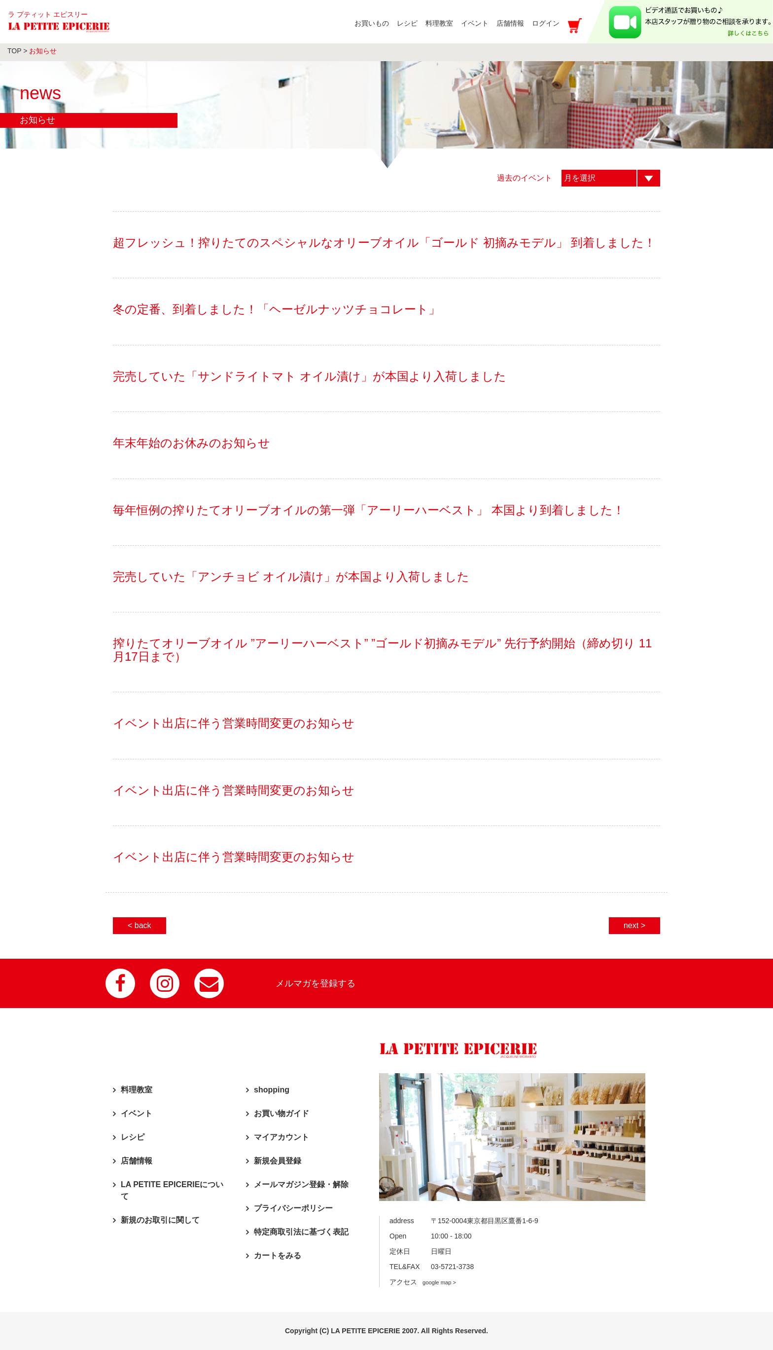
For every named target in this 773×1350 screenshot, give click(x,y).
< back (139, 925)
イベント (136, 1113)
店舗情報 (136, 1161)
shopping (271, 1090)
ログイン (546, 23)
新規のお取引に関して (160, 1220)
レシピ (132, 1137)
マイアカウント (281, 1137)
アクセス (422, 1282)
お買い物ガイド (281, 1113)
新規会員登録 (277, 1161)
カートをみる (277, 1255)
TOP (14, 51)
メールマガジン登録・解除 (301, 1184)
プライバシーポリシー (293, 1208)
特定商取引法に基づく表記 (301, 1232)
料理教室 (136, 1090)
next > (634, 925)
